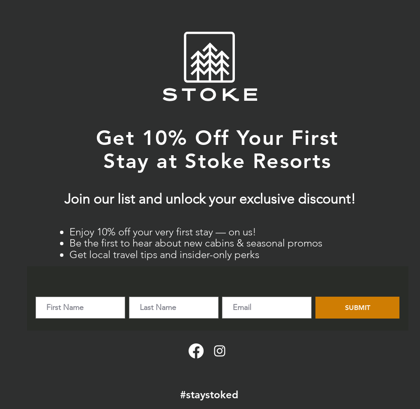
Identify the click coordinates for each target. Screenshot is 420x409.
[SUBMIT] (357, 308)
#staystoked (209, 394)
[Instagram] (219, 350)
